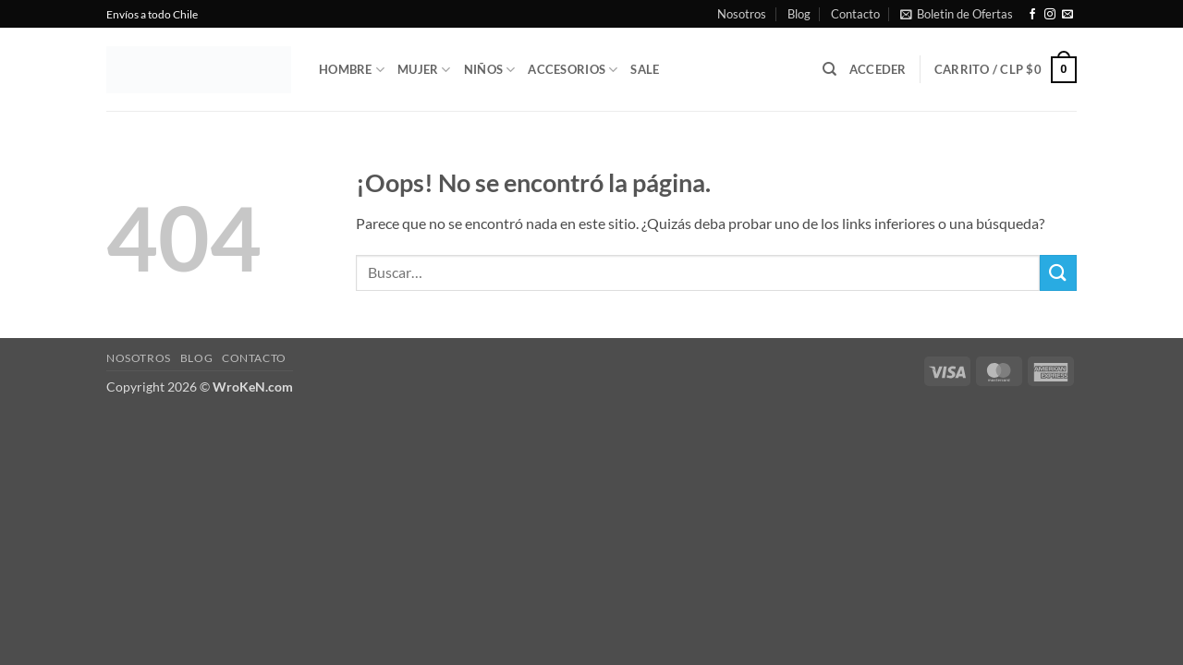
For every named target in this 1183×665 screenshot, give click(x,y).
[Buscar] (829, 69)
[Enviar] (1058, 273)
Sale (644, 69)
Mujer (424, 70)
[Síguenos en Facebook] (1032, 14)
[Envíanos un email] (1067, 14)
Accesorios (572, 70)
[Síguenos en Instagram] (1049, 14)
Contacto (855, 13)
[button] (956, 14)
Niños (490, 70)
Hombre (351, 70)
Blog (799, 13)
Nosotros (741, 13)
